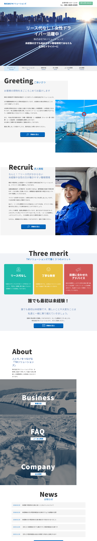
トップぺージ (9, 504)
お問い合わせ (23, 509)
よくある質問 (9, 515)
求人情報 (8, 512)
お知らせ (22, 507)
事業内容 (8, 509)
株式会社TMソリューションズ (15, 3)
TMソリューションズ (11, 507)
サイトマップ (23, 515)
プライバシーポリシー (25, 512)
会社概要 (22, 504)
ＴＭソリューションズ (19, 486)
